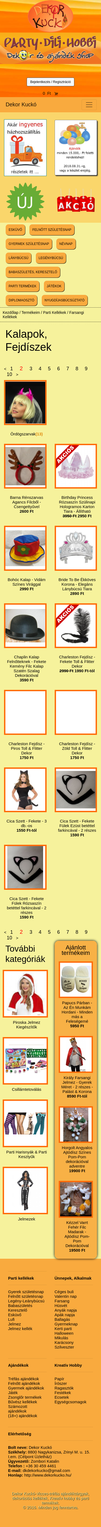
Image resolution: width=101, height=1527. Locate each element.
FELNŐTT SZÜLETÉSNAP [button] (51, 230)
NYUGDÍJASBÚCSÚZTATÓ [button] (65, 300)
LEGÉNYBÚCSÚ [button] (51, 258)
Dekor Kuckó (21, 104)
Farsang (62, 1301)
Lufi (11, 1319)
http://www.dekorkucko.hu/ (39, 1475)
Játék (13, 1392)
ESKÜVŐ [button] (15, 230)
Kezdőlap (10, 312)
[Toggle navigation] (89, 104)
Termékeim (31, 312)
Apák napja (65, 1314)
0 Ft (50, 93)
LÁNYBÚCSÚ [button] (18, 258)
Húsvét (61, 1305)
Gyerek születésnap (26, 1291)
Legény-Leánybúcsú (26, 1301)
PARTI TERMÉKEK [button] (22, 286)
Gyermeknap (66, 1324)
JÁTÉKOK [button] (54, 286)
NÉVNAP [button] (65, 244)
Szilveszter (64, 1347)
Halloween (64, 1333)
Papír (59, 1378)
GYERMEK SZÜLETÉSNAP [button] (29, 244)
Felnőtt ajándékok (24, 1383)
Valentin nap (66, 1296)
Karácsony (64, 1342)
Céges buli (64, 1291)
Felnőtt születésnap (25, 1296)
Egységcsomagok (70, 1402)
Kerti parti (63, 1328)
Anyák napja (66, 1310)
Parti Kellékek (54, 312)
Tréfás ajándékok (23, 1378)
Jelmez (14, 1324)
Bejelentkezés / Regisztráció (50, 82)
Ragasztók (64, 1388)
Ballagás (62, 1319)
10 (9, 374)
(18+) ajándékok (22, 1415)
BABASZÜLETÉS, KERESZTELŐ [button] (33, 272)
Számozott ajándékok (17, 1408)
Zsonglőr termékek (24, 1397)
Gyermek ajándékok (26, 1388)
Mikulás (61, 1337)
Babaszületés (20, 1305)
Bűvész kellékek (22, 1402)
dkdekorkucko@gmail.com (39, 1470)
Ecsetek (62, 1397)
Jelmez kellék (20, 1328)
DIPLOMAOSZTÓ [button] (21, 300)
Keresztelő (17, 1310)
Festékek (63, 1392)
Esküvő (14, 1314)
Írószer (61, 1383)
